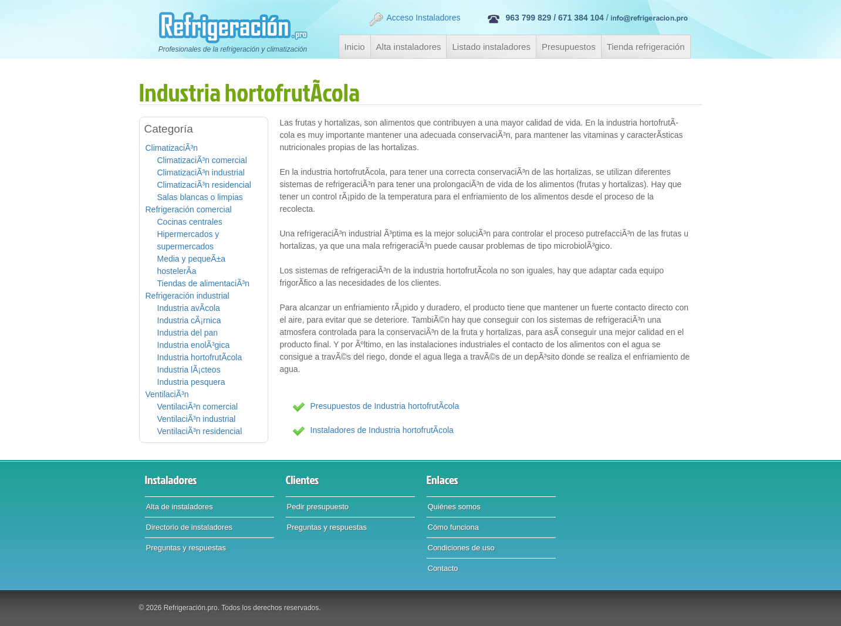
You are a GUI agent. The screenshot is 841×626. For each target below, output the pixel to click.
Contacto (443, 568)
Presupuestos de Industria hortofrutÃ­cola (385, 406)
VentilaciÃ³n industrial (196, 419)
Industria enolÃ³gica (193, 345)
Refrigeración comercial (189, 209)
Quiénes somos (454, 506)
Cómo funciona (453, 527)
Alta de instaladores (179, 506)
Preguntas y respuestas (186, 547)
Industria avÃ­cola (188, 308)
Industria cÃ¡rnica (189, 320)
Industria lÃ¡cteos (189, 369)
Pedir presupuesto (318, 506)
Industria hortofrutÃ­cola (199, 357)
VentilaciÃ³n (167, 394)
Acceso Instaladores (414, 19)
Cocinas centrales (189, 221)
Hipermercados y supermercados (188, 240)
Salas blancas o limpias (200, 197)
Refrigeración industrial (187, 295)
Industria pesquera (191, 382)
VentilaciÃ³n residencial (199, 431)
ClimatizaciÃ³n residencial (204, 185)
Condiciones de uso (461, 547)
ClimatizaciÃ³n (172, 148)
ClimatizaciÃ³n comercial (202, 160)
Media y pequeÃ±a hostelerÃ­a (191, 265)
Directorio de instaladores (189, 527)
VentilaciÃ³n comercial (197, 406)
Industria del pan (187, 332)
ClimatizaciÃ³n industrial (201, 172)
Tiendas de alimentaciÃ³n (203, 283)
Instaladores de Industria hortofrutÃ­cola (382, 430)
